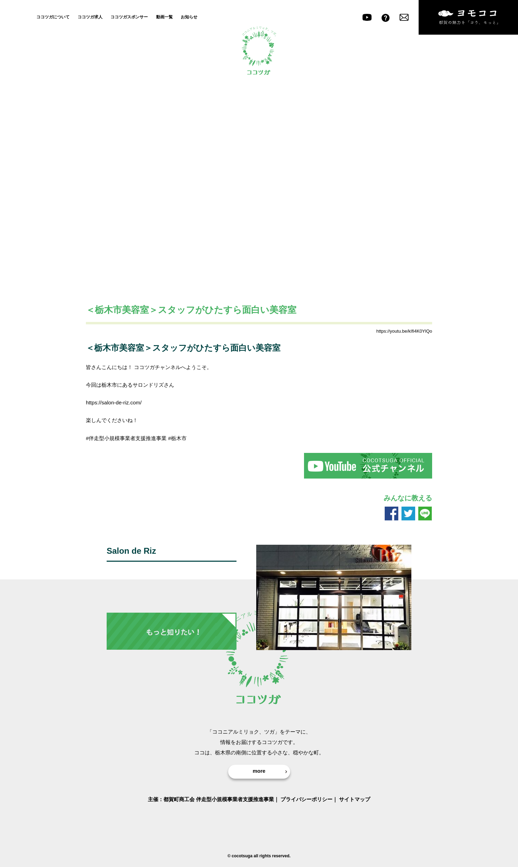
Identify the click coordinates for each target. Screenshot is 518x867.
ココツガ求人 (90, 17)
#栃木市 (177, 438)
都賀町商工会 (179, 799)
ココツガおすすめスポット (120, 332)
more (259, 771)
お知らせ (189, 17)
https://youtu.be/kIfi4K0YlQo (404, 331)
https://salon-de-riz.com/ (114, 402)
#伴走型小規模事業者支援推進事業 (126, 438)
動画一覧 (164, 17)
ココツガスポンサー (129, 17)
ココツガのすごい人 (175, 332)
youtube (367, 17)
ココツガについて (53, 17)
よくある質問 (386, 17)
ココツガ (259, 50)
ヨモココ (468, 17)
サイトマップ (354, 799)
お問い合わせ (404, 17)
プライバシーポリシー (306, 799)
